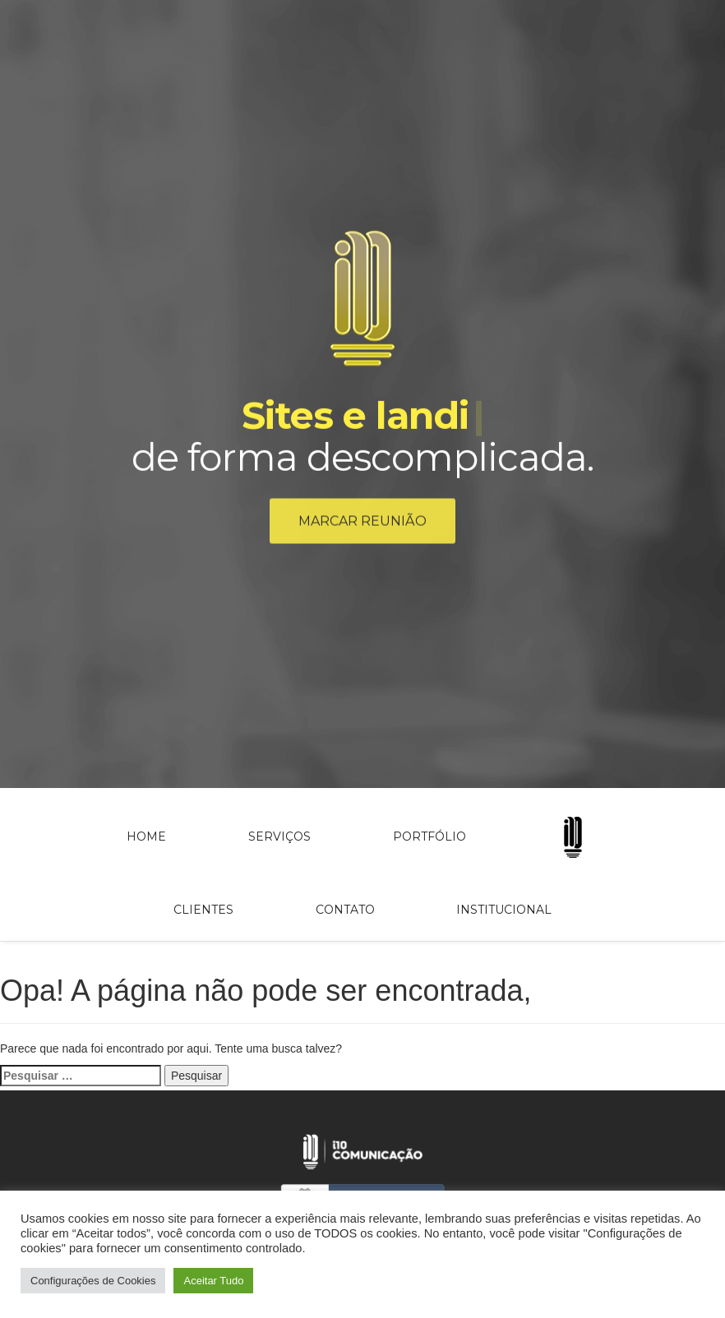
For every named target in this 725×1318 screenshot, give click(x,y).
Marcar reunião (362, 523)
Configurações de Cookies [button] (92, 1280)
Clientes (203, 909)
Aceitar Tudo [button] (213, 1280)
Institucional (504, 909)
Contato (345, 909)
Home (146, 836)
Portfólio (429, 836)
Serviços (279, 836)
